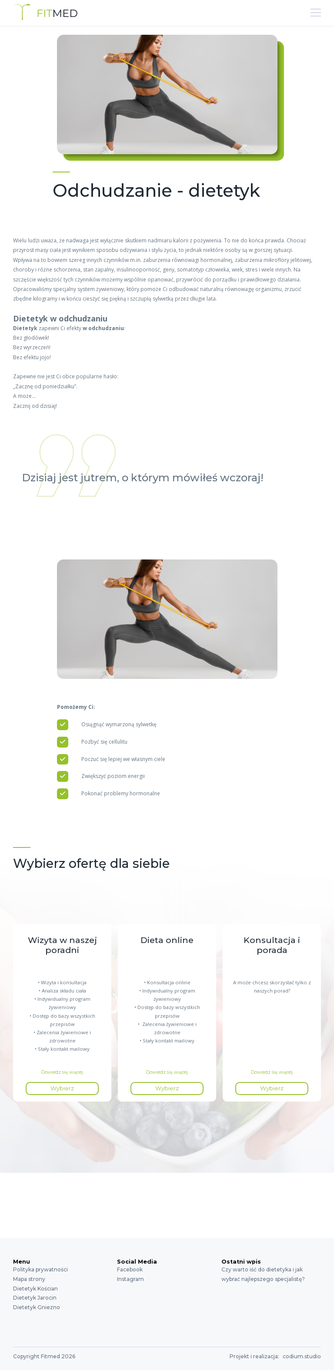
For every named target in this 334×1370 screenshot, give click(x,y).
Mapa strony (29, 1279)
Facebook (130, 1269)
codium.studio (302, 1356)
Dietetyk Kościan (35, 1288)
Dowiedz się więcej (62, 1072)
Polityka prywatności (40, 1269)
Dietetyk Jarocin (35, 1297)
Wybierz (62, 1088)
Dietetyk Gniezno (36, 1307)
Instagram (130, 1279)
